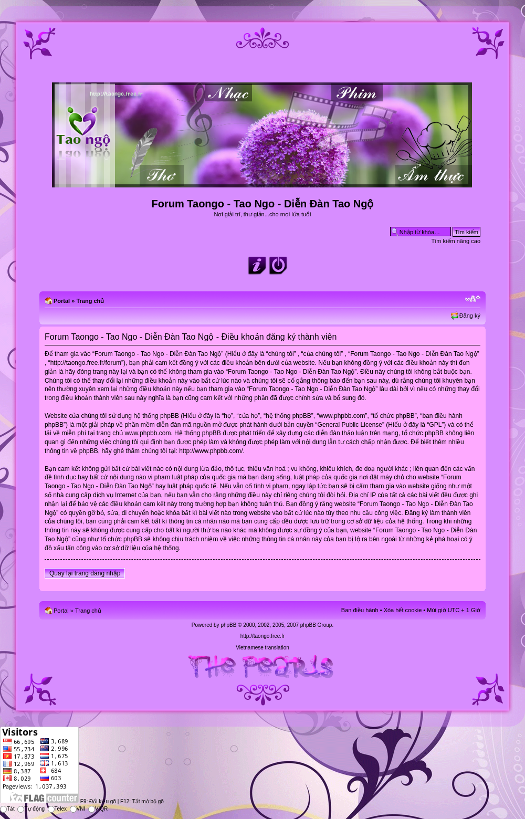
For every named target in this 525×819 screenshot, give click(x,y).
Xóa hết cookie (403, 610)
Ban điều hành (360, 610)
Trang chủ (90, 301)
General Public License (350, 424)
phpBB (228, 625)
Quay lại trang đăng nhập (84, 573)
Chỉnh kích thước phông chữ (472, 298)
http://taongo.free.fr (262, 636)
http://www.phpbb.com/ (211, 451)
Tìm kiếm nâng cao (456, 241)
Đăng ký (469, 315)
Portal (62, 301)
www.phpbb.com (147, 433)
